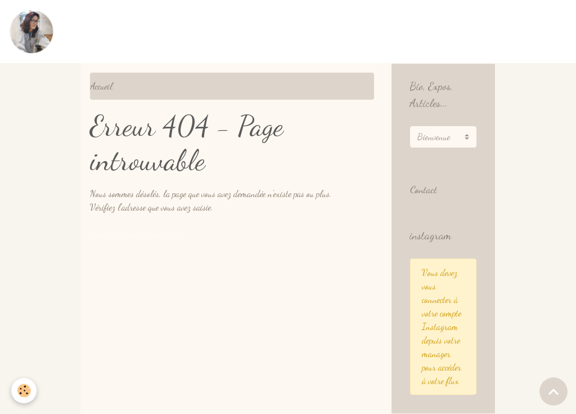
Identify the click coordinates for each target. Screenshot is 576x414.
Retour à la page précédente (134, 234)
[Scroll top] (553, 391)
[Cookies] (24, 390)
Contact (423, 189)
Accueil (101, 86)
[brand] (33, 31)
